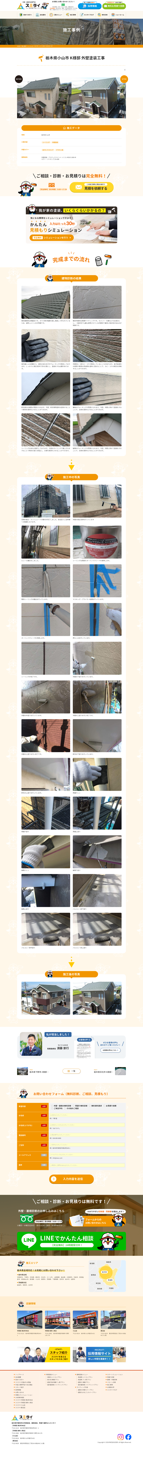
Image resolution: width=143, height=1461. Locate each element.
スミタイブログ (86, 15)
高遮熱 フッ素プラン (84, 1380)
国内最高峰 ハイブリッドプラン (57, 1385)
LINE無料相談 (19, 1397)
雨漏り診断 (110, 1377)
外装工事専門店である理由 (23, 1385)
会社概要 (18, 1377)
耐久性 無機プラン (53, 1380)
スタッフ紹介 (19, 1387)
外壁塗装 (55, 142)
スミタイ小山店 (20, 1405)
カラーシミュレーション (115, 1375)
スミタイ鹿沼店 (20, 1408)
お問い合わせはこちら (98, 1221)
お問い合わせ (19, 1392)
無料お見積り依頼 (115, 5)
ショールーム (117, 15)
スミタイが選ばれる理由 (23, 1382)
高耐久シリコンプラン (54, 1377)
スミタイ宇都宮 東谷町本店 (24, 1400)
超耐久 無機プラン (84, 1382)
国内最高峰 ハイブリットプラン (88, 1385)
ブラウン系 (59, 150)
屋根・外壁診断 (112, 1380)
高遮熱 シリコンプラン (85, 1377)
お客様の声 (83, 1039)
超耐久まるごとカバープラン (87, 1392)
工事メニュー (55, 15)
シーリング (46, 142)
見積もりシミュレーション (23, 1395)
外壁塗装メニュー (51, 1375)
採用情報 (90, 5)
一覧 (73, 1071)
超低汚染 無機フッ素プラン (56, 1382)
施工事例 (71, 15)
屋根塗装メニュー (82, 1375)
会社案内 (40, 15)
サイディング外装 (82, 1387)
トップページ (19, 1375)
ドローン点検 (111, 1382)
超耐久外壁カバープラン (86, 1390)
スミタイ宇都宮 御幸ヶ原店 (24, 1403)
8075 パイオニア (48, 150)
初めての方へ (25, 15)
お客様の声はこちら (109, 1050)
